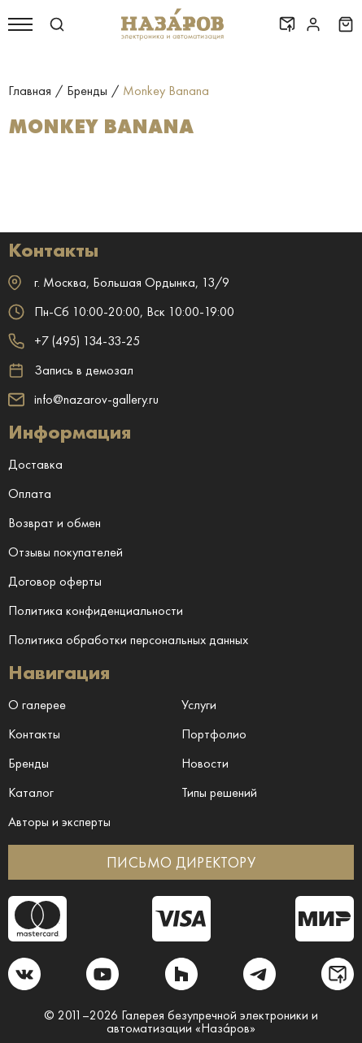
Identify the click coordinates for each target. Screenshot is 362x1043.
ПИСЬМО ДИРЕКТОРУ (181, 862)
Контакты (34, 733)
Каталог (31, 792)
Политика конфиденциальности (95, 610)
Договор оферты (55, 581)
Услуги (198, 704)
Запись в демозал (70, 370)
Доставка (35, 464)
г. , (118, 282)
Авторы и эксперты (59, 821)
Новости (205, 763)
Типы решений (219, 792)
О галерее (37, 704)
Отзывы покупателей (65, 551)
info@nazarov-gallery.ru (83, 399)
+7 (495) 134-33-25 (74, 340)
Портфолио (213, 733)
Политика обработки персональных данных (128, 639)
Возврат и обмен (54, 522)
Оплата (29, 493)
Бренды (28, 763)
